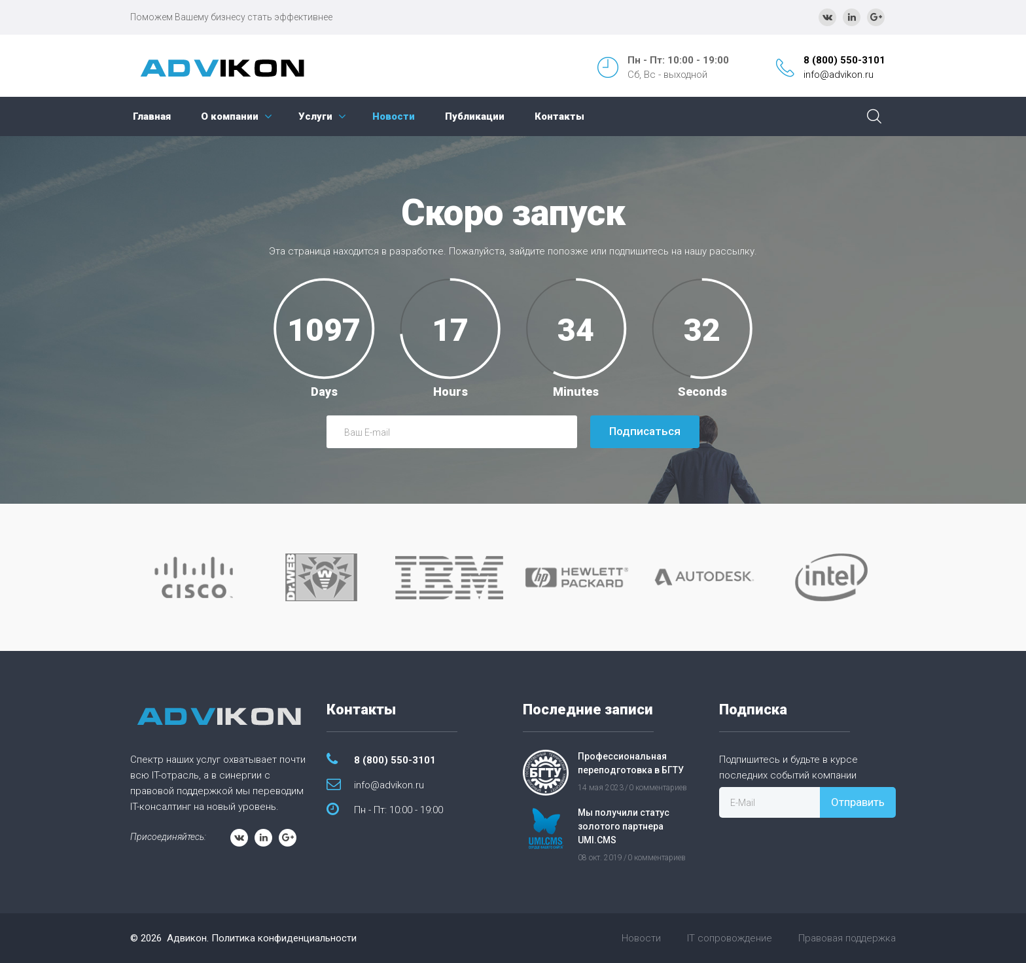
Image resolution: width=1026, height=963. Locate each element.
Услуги (315, 116)
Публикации (474, 116)
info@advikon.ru (839, 74)
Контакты (559, 116)
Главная (152, 116)
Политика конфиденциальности (284, 938)
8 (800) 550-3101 (844, 60)
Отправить (858, 802)
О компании (229, 116)
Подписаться (645, 431)
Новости (393, 116)
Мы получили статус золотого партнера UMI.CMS (623, 826)
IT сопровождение (729, 938)
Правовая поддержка (847, 938)
